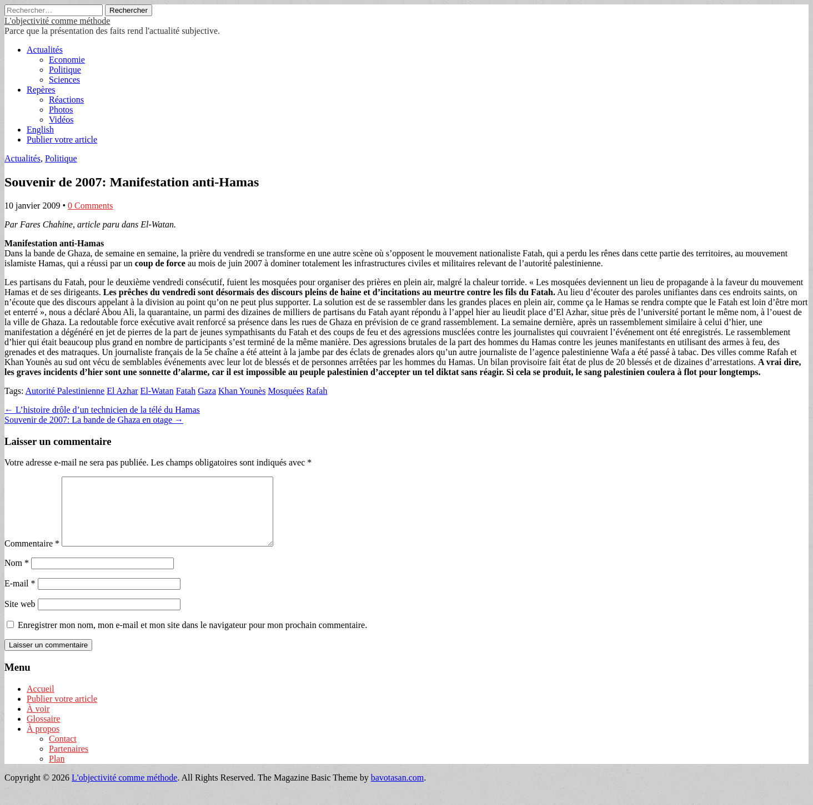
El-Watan (157, 391)
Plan (56, 772)
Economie (67, 59)
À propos (43, 742)
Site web (20, 617)
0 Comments (90, 205)
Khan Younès (241, 391)
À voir (38, 722)
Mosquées (286, 391)
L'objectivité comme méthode (57, 21)
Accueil (40, 702)
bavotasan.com (397, 791)
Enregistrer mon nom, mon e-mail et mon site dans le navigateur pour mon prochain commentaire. (192, 638)
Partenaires (68, 762)
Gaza (207, 391)
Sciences (64, 79)
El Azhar (122, 391)
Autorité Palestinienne (65, 391)
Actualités (45, 49)
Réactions (66, 99)
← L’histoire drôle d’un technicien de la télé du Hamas (102, 409)
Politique (65, 69)
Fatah (186, 391)
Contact (63, 752)
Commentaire (31, 556)
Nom (16, 576)
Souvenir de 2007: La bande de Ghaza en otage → (93, 419)
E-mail (20, 596)
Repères (41, 89)
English (40, 129)
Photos (61, 109)
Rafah (316, 391)
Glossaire (43, 732)
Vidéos (61, 119)
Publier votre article (62, 139)
